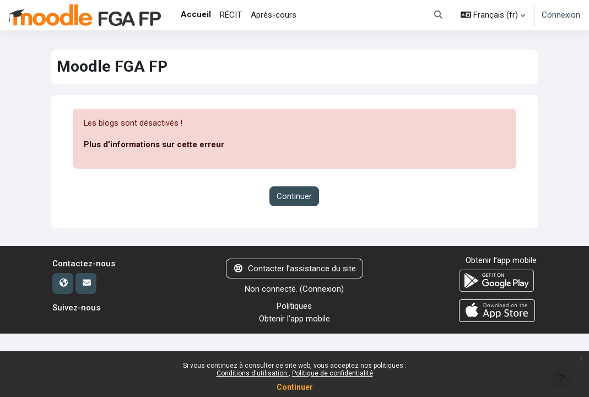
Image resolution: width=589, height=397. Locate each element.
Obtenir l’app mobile (294, 319)
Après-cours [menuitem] (273, 15)
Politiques (294, 306)
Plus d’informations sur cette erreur (154, 145)
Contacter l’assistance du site (294, 268)
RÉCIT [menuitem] (231, 15)
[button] (439, 15)
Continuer (295, 387)
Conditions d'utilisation (253, 373)
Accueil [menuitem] (196, 14)
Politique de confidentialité (332, 373)
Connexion (561, 15)
